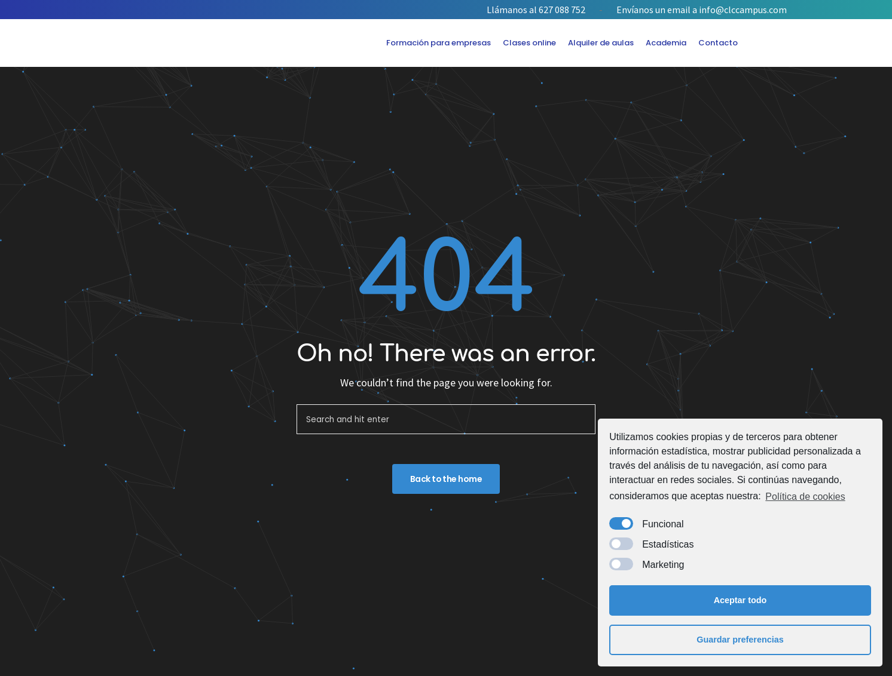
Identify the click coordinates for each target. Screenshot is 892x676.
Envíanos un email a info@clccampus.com (701, 10)
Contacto (718, 42)
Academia (666, 42)
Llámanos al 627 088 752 (536, 10)
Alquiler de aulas (601, 42)
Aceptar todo (740, 600)
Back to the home (446, 479)
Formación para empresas (438, 42)
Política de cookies (805, 496)
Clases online (529, 42)
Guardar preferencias (740, 639)
